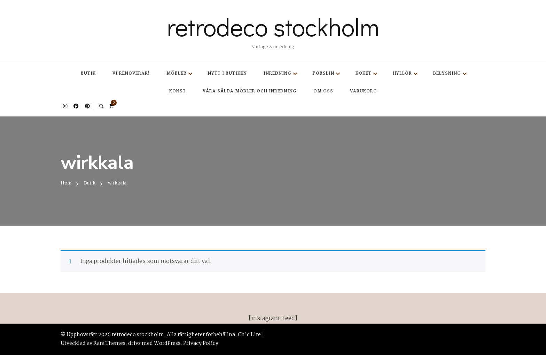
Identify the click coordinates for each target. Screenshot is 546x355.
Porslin (323, 73)
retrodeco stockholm (273, 26)
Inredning (277, 73)
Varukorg (363, 91)
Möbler (176, 73)
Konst (177, 91)
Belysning (447, 73)
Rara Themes (109, 343)
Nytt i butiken (227, 73)
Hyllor (402, 73)
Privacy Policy (200, 343)
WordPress (167, 343)
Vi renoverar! (131, 73)
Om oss (323, 91)
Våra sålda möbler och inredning (250, 91)
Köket (364, 73)
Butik (88, 73)
